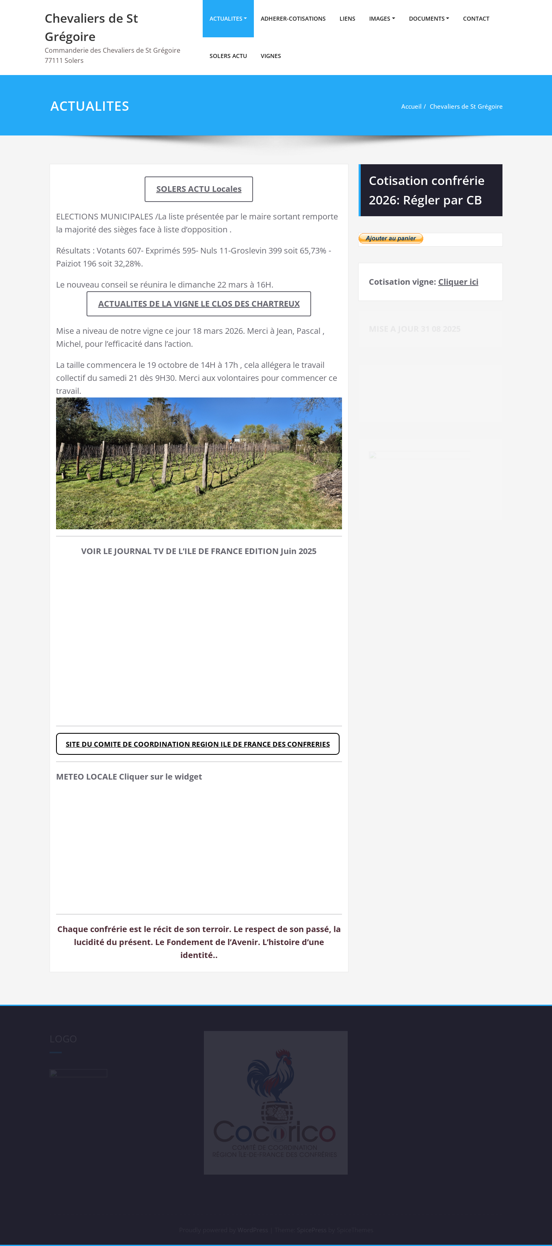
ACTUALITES (226, 18)
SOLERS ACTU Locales (199, 188)
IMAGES (379, 18)
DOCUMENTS (427, 18)
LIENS (347, 18)
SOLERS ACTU (228, 56)
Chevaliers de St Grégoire (466, 106)
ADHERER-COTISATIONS (293, 18)
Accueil (411, 106)
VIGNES (271, 56)
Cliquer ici (458, 281)
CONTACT (476, 18)
